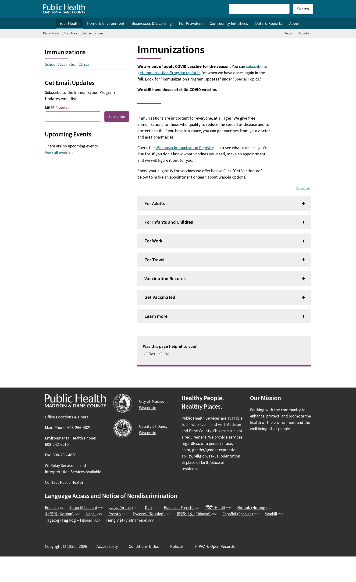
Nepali (90, 539)
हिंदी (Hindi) (215, 532)
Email (57, 107)
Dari (148, 532)
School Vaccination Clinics (67, 64)
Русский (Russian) (149, 539)
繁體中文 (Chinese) (193, 539)
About (294, 23)
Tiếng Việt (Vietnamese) (126, 545)
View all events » (59, 152)
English (51, 532)
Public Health (52, 33)
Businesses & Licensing (152, 23)
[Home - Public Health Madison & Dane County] (64, 9)
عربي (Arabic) (121, 532)
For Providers (191, 23)
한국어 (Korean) (59, 539)
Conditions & (146, 571)
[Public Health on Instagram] (267, 467)
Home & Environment (106, 23)
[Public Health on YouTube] (279, 467)
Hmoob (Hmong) (252, 532)
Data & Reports (268, 23)
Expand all (303, 213)
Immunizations (65, 52)
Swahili (271, 539)
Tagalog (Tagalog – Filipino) (69, 545)
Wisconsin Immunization (187, 173)
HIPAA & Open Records (215, 571)
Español (304, 33)
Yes (152, 379)
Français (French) (179, 532)
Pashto (114, 539)
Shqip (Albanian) (83, 532)
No (167, 379)
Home (49, 23)
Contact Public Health (64, 507)
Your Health (69, 23)
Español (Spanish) (237, 539)
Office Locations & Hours (66, 442)
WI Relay (61, 490)
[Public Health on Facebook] (254, 467)
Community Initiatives (229, 23)
